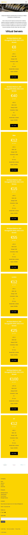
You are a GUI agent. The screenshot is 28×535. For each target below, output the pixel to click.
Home (2, 481)
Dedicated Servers (4, 492)
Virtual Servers (3, 494)
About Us (2, 483)
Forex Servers (3, 496)
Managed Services (4, 497)
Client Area (3, 486)
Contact (2, 484)
